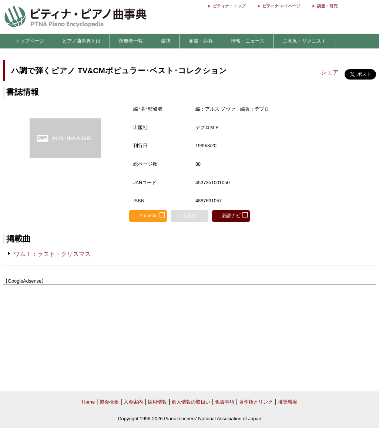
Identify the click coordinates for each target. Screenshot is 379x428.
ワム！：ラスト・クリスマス (52, 254)
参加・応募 (201, 41)
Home (88, 402)
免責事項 (224, 402)
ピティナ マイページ (281, 6)
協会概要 (109, 402)
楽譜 (166, 41)
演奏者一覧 (131, 41)
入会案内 (133, 402)
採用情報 (157, 402)
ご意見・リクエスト (304, 41)
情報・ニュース (248, 41)
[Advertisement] (189, 338)
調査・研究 (327, 6)
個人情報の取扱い (191, 402)
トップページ (29, 41)
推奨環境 (287, 402)
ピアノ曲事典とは (81, 41)
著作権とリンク (256, 402)
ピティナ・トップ (229, 6)
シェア (330, 72)
